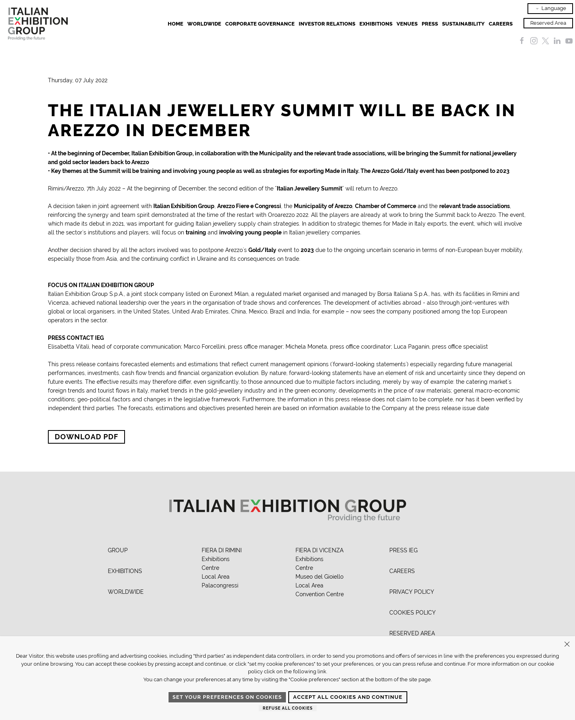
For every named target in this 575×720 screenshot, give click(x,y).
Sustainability (463, 24)
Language (550, 8)
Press (430, 24)
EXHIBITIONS (376, 24)
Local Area (216, 576)
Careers (501, 24)
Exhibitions (216, 559)
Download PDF (86, 436)
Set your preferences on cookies (227, 697)
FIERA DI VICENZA (319, 550)
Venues (407, 24)
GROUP (118, 550)
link (321, 671)
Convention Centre (319, 594)
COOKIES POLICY (412, 612)
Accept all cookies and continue (347, 697)
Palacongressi (220, 585)
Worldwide (204, 24)
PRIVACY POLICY (411, 592)
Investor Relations (327, 24)
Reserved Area (548, 23)
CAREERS (402, 571)
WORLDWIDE (126, 592)
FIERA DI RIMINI (222, 550)
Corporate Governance (260, 24)
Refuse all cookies (288, 708)
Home (175, 24)
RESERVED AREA (412, 633)
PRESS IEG (403, 550)
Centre (210, 568)
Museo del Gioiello (319, 576)
